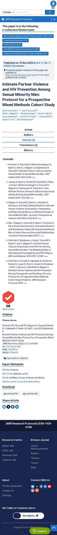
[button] (53, 3)
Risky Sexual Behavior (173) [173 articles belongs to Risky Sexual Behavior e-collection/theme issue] (15, 40)
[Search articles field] (29, 12)
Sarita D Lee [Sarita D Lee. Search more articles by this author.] (8, 119)
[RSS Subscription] (37, 490)
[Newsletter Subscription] (28, 516)
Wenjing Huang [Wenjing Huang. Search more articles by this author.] (28, 113)
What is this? (8, 309)
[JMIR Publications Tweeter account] (37, 486)
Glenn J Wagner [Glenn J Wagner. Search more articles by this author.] (10, 113)
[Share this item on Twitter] (8, 407)
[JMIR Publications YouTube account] (49, 486)
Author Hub (8, 445)
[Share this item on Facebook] (13, 407)
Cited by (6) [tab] (28, 140)
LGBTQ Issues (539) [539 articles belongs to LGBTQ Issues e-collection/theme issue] (12, 45)
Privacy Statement (12, 486)
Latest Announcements (39, 447)
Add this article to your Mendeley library (21, 381)
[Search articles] (50, 12)
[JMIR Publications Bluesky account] (33, 486)
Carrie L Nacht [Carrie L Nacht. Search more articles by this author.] (45, 113)
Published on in (27, 64)
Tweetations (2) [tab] (28, 145)
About (5, 480)
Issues (34, 462)
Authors (35, 453)
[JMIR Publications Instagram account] (33, 490)
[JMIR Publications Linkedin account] (45, 486)
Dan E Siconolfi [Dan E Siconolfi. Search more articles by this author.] (30, 110)
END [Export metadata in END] (4, 370)
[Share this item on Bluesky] (4, 407)
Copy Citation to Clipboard (16, 358)
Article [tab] (28, 129)
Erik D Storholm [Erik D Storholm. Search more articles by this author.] (11, 110)
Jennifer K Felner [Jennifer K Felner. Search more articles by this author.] (29, 116)
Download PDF (11, 394)
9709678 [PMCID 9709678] (14, 352)
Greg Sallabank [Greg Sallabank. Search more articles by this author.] (10, 116)
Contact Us (8, 490)
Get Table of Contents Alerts (19, 508)
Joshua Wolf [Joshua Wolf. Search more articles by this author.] (46, 116)
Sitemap (6, 495)
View (33, 177)
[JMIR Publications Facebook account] (41, 486)
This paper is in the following (20, 28)
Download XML (30, 394)
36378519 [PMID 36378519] (13, 349)
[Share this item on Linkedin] (17, 407)
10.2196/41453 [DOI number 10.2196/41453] (13, 346)
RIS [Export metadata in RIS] (4, 377)
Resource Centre (12, 440)
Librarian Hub (9, 459)
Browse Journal (40, 440)
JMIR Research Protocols (17, 19)
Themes (35, 458)
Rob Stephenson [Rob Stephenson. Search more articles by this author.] (25, 119)
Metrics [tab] (28, 150)
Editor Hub (7, 450)
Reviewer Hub (9, 455)
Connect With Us (40, 480)
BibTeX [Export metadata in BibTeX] (6, 374)
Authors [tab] (28, 134)
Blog (33, 467)
